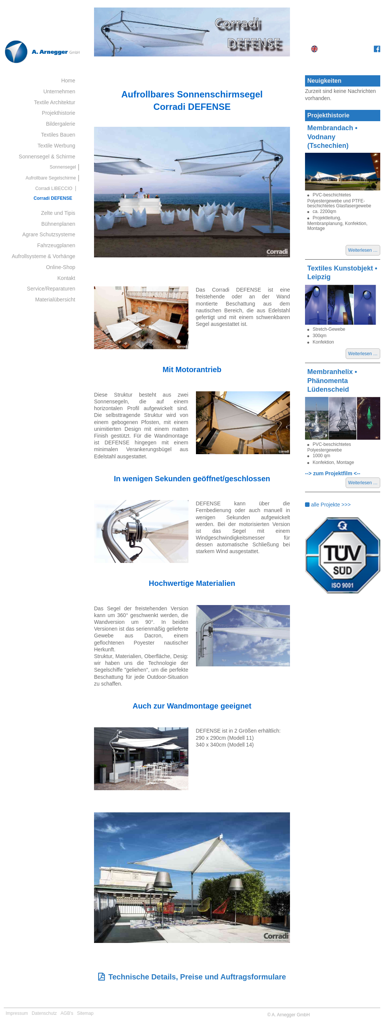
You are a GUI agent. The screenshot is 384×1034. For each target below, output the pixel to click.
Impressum (17, 1013)
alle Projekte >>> (328, 505)
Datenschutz (44, 1013)
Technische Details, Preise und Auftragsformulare (197, 977)
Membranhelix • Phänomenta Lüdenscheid (332, 380)
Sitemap (85, 1013)
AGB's (67, 1013)
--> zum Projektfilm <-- (332, 473)
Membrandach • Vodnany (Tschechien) (332, 136)
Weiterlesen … (364, 250)
